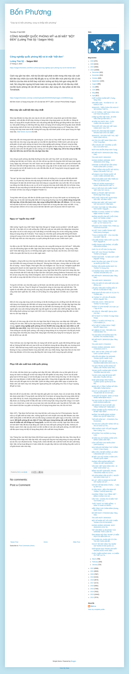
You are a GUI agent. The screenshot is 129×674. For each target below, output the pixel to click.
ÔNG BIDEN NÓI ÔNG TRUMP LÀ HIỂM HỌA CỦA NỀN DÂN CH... (105, 535)
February (95, 562)
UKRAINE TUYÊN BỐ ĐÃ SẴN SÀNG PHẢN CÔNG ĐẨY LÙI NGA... (104, 165)
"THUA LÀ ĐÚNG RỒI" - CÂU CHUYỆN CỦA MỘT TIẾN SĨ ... (105, 236)
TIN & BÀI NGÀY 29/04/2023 (101, 157)
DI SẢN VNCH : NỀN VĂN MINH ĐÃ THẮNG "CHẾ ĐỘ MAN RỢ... (104, 490)
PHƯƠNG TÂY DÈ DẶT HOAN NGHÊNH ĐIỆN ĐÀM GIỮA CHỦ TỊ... (105, 362)
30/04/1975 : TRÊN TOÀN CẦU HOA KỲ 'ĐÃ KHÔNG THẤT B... (105, 108)
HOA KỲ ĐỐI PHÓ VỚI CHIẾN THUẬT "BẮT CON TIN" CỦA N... (104, 189)
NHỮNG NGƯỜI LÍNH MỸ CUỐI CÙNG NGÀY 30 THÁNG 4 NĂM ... (105, 217)
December (95, 72)
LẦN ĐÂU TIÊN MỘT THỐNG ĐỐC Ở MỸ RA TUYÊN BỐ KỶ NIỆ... (104, 289)
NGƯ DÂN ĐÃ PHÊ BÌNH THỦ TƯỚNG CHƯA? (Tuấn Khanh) (105, 448)
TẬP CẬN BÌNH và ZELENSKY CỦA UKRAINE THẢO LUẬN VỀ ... (104, 531)
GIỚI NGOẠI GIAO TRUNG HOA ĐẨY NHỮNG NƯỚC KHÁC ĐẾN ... (104, 549)
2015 (92, 589)
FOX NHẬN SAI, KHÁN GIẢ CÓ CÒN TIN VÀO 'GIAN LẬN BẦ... (104, 540)
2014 (92, 591)
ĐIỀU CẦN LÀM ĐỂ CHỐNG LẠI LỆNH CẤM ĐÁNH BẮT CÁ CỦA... (105, 453)
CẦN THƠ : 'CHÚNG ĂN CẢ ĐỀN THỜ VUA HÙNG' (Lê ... (104, 500)
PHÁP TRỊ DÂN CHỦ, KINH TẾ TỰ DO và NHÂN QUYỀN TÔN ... (104, 262)
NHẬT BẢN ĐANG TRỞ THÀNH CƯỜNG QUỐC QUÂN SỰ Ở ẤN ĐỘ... (103, 381)
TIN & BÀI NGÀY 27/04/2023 (101, 344)
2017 (92, 583)
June (94, 90)
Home (46, 542)
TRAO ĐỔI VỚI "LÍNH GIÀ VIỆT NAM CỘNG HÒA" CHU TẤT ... (104, 127)
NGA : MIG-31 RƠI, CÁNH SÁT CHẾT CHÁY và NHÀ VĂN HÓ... (104, 352)
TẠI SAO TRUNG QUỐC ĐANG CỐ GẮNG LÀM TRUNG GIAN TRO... (104, 367)
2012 (92, 597)
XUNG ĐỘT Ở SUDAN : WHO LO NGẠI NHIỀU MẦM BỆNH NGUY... (105, 396)
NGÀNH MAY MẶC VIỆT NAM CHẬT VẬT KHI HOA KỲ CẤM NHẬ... (104, 203)
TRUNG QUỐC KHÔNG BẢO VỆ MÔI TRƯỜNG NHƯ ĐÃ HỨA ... (104, 371)
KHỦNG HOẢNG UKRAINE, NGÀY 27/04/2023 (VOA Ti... (103, 348)
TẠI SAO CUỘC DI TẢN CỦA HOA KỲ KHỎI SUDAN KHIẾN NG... (104, 401)
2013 (92, 594)
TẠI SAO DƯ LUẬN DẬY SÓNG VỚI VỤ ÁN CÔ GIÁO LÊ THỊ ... (105, 424)
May (93, 93)
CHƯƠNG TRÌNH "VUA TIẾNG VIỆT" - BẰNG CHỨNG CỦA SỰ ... (104, 495)
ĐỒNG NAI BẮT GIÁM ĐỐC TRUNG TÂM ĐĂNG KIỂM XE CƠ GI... (104, 471)
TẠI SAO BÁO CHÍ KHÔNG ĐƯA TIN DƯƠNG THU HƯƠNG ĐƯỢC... (104, 335)
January (95, 565)
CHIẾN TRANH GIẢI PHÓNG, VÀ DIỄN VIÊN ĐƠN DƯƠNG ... (105, 245)
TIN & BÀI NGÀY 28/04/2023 (101, 280)
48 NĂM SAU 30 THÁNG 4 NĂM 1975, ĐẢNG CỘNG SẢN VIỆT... (104, 439)
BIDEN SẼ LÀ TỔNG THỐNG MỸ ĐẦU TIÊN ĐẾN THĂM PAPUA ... (105, 387)
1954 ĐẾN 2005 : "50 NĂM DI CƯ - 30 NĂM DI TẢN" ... (104, 103)
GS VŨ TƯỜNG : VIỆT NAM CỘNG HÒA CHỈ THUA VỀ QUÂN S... (105, 113)
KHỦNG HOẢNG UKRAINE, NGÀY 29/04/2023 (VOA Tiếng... (103, 161)
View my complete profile (96, 609)
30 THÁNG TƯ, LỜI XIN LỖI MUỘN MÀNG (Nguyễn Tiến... (103, 298)
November (95, 75)
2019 (92, 577)
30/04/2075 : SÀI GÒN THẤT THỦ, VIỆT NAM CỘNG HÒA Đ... (105, 136)
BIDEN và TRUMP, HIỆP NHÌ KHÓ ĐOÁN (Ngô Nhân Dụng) (103, 194)
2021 (92, 571)
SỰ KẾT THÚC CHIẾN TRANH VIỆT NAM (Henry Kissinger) (104, 231)
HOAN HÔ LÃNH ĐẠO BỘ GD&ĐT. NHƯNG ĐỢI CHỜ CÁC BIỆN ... (103, 132)
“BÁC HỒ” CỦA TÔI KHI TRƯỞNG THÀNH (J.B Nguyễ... (103, 253)
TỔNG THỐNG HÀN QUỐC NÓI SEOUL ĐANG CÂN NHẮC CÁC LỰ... (105, 170)
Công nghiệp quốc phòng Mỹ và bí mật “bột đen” (37, 56)
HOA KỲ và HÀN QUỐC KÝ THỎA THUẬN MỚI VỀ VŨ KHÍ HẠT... (103, 392)
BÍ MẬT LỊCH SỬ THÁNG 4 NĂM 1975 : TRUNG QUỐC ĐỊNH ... (105, 457)
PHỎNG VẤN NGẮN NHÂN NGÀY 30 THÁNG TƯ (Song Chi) (104, 267)
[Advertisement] (64, 635)
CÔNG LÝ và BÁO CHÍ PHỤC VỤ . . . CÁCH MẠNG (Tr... (104, 321)
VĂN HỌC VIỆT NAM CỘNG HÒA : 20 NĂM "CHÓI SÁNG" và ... (104, 467)
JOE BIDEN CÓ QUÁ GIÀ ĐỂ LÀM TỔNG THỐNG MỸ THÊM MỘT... (104, 406)
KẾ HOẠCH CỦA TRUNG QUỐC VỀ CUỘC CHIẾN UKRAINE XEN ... (104, 175)
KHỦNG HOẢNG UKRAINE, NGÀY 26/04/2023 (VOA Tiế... (103, 526)
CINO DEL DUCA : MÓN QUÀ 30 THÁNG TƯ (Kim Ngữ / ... (103, 303)
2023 (92, 70)
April (94, 95)
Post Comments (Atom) (26, 546)
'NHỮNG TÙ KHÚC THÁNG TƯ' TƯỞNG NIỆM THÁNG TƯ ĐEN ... (105, 212)
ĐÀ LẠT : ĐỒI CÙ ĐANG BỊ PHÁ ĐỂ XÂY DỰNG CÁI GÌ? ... (104, 481)
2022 (92, 568)
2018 (92, 580)
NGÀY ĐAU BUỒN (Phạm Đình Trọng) (104, 150)
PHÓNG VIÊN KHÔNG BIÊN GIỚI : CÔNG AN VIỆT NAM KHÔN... (103, 462)
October (95, 78)
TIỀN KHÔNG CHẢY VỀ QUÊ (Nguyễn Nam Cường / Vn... (104, 429)
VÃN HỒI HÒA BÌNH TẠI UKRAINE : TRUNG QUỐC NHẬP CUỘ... (104, 357)
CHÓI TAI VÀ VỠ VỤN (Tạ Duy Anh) (104, 249)
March (94, 559)
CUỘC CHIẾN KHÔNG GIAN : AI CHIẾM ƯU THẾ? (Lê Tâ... (105, 554)
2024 (92, 67)
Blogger (73, 661)
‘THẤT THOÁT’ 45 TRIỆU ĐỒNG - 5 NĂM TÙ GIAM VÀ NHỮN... (104, 504)
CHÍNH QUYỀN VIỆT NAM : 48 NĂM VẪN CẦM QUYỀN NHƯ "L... (104, 118)
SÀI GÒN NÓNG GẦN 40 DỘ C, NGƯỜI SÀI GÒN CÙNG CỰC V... (105, 476)
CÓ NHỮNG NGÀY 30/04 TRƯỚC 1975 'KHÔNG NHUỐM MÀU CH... (105, 272)
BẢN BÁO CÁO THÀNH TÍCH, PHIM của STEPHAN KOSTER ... (105, 227)
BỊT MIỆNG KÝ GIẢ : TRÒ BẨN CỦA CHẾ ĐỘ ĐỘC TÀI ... (104, 331)
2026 (92, 61)
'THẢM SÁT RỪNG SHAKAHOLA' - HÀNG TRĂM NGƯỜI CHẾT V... (103, 184)
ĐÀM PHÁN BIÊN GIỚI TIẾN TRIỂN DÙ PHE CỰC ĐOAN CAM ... (105, 180)
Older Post (76, 542)
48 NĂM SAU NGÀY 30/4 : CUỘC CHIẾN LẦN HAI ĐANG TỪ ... (103, 122)
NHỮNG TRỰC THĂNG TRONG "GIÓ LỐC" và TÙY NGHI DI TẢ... (104, 222)
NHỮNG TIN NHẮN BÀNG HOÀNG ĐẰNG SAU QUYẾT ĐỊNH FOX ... (104, 415)
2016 (92, 586)
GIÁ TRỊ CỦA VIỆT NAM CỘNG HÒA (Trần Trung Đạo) (104, 141)
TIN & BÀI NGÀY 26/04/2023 (101, 518)
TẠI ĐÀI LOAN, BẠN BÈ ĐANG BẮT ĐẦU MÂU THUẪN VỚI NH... (104, 376)
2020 (92, 574)
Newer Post (14, 542)
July (93, 87)
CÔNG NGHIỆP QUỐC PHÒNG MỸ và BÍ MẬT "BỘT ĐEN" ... (105, 410)
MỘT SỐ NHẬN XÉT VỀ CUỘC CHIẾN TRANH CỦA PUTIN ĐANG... (105, 521)
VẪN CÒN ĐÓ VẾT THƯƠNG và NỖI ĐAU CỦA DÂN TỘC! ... (104, 146)
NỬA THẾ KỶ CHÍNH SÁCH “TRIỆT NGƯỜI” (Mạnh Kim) (103, 326)
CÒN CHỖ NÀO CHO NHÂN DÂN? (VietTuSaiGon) (103, 443)
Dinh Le (19, 472)
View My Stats (64, 668)
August (94, 84)
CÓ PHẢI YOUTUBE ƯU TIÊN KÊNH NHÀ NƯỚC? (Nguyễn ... (104, 208)
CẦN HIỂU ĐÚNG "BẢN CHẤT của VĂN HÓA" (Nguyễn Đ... (105, 241)
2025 (92, 64)
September (96, 81)
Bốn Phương (30, 12)
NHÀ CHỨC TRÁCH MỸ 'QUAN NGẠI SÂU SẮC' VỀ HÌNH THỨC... (104, 198)
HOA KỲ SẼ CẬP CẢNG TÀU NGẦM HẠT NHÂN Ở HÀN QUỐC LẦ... (104, 545)
